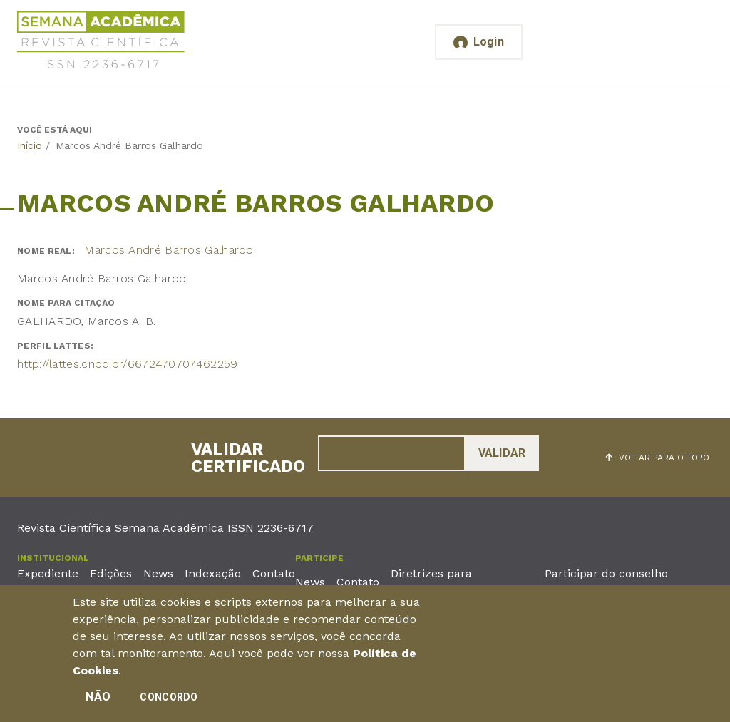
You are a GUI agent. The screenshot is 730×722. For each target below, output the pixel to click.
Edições (111, 573)
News (158, 573)
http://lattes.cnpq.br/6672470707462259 (127, 364)
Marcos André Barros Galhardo (168, 250)
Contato (273, 573)
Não (98, 701)
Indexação (213, 573)
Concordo (168, 701)
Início (29, 145)
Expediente (47, 573)
